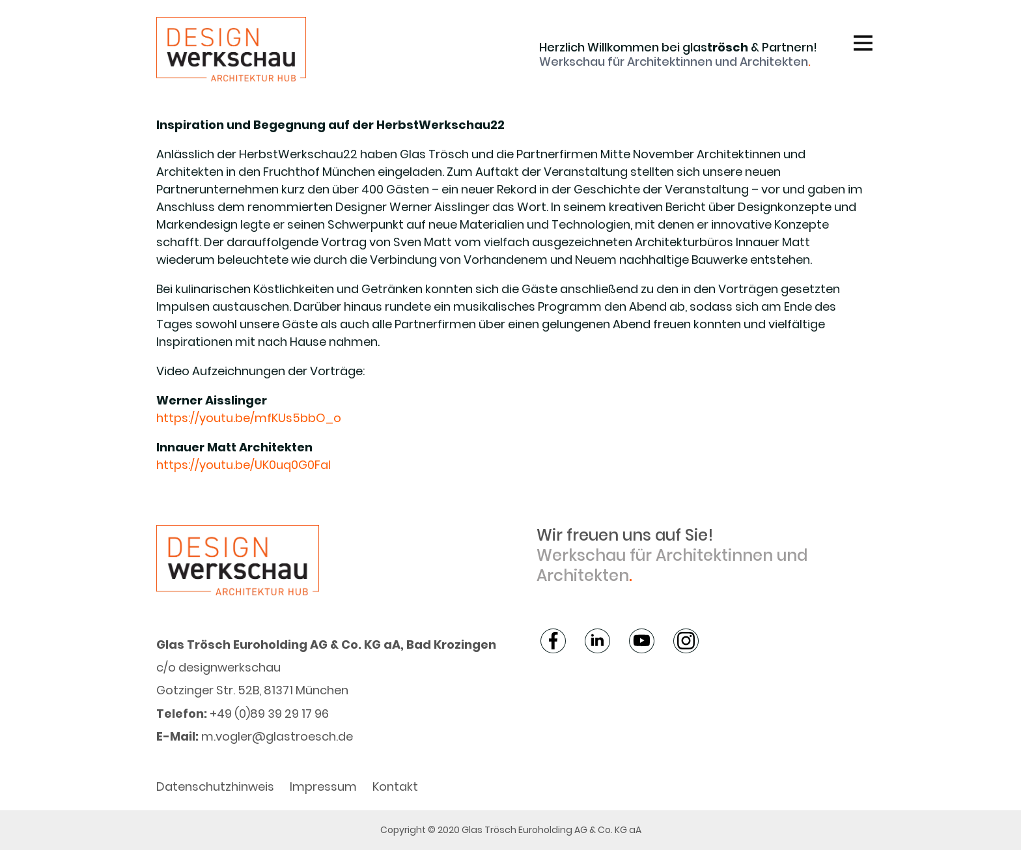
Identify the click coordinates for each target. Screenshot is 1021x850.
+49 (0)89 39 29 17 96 (269, 713)
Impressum (323, 786)
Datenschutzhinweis (215, 786)
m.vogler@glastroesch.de (277, 736)
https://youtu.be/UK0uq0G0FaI (243, 465)
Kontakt (395, 786)
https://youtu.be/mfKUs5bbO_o (248, 418)
